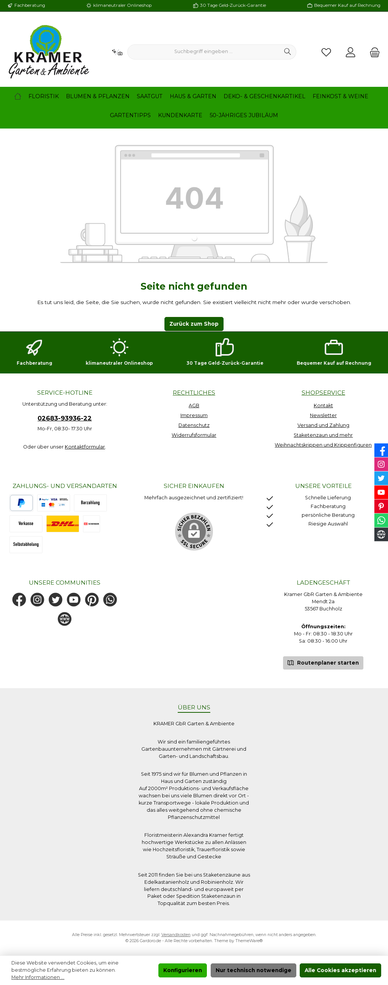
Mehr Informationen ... (37, 977)
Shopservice (323, 392)
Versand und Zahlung (323, 425)
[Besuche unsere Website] (64, 618)
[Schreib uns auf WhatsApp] (110, 599)
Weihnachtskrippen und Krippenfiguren (323, 445)
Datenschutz (194, 425)
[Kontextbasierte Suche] (117, 52)
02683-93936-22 (65, 418)
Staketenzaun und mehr (323, 435)
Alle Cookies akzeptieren (340, 970)
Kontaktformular (85, 447)
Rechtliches (194, 392)
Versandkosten (176, 934)
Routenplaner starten (323, 662)
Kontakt (323, 405)
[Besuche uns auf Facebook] (19, 599)
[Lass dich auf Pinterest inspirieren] (91, 599)
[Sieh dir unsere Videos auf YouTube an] (73, 599)
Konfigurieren (182, 970)
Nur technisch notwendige (253, 970)
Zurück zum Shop (194, 324)
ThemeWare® (249, 940)
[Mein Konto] (350, 52)
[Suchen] (287, 52)
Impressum (194, 415)
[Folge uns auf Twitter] (55, 599)
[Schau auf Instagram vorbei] (37, 599)
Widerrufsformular (194, 435)
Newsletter (323, 415)
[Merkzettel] (326, 52)
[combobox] (203, 52)
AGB (194, 405)
